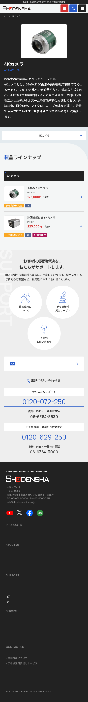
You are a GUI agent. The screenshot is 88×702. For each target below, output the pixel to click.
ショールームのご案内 (18, 617)
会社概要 (11, 550)
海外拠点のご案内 (16, 566)
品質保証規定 (13, 586)
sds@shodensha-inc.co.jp (21, 502)
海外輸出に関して (16, 633)
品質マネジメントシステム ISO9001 (26, 561)
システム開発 (13, 627)
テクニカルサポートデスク (21, 592)
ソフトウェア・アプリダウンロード (26, 581)
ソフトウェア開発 (16, 622)
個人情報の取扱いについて (19, 674)
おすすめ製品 (13, 536)
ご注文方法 (12, 638)
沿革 (8, 556)
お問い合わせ (13, 653)
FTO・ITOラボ (14, 602)
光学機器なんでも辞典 (18, 597)
